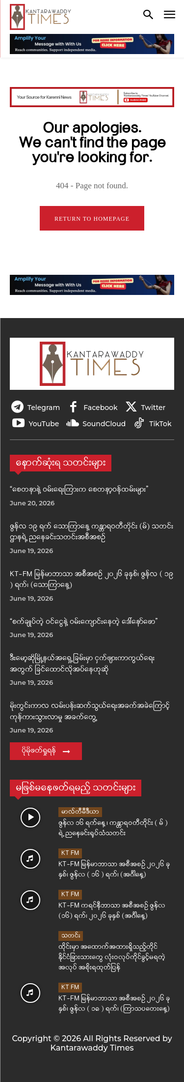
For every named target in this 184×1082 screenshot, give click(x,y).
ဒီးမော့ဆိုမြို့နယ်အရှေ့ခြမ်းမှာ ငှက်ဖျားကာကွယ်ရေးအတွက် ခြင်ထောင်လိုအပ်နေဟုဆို (82, 664)
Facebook (100, 407)
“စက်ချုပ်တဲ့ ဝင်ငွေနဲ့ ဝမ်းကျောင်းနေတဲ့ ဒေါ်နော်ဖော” (84, 622)
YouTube (43, 423)
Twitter (153, 407)
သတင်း (70, 935)
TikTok (160, 423)
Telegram (43, 407)
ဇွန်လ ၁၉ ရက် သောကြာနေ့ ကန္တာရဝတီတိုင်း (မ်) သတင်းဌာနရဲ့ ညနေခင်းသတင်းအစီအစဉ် (91, 532)
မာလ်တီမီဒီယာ (80, 812)
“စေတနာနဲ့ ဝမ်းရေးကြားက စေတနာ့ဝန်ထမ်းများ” (79, 490)
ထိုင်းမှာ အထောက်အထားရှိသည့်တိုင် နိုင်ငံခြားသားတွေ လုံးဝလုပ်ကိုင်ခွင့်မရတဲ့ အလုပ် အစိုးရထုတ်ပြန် (111, 957)
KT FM (70, 853)
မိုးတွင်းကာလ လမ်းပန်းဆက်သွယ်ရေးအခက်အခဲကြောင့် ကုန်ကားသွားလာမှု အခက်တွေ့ (90, 712)
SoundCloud (104, 423)
